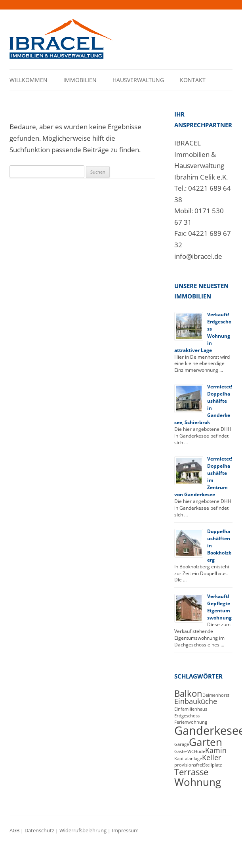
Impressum (125, 830)
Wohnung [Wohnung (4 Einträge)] (197, 782)
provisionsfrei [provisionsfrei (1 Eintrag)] (188, 765)
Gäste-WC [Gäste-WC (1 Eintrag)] (184, 751)
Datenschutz (39, 830)
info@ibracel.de (198, 256)
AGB (14, 830)
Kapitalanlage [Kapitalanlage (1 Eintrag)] (188, 758)
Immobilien (80, 80)
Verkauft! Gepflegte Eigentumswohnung (219, 607)
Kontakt (193, 80)
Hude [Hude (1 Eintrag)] (199, 751)
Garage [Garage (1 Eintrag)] (181, 744)
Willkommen (29, 80)
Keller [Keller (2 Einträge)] (211, 757)
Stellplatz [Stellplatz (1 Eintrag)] (212, 765)
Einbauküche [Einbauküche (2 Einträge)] (195, 701)
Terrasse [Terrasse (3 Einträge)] (191, 772)
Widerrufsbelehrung (83, 830)
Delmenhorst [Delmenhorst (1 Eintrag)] (215, 695)
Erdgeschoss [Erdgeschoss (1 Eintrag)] (187, 716)
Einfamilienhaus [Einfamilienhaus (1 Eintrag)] (190, 709)
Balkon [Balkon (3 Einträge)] (188, 693)
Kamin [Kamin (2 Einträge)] (216, 750)
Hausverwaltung (138, 80)
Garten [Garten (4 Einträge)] (205, 742)
